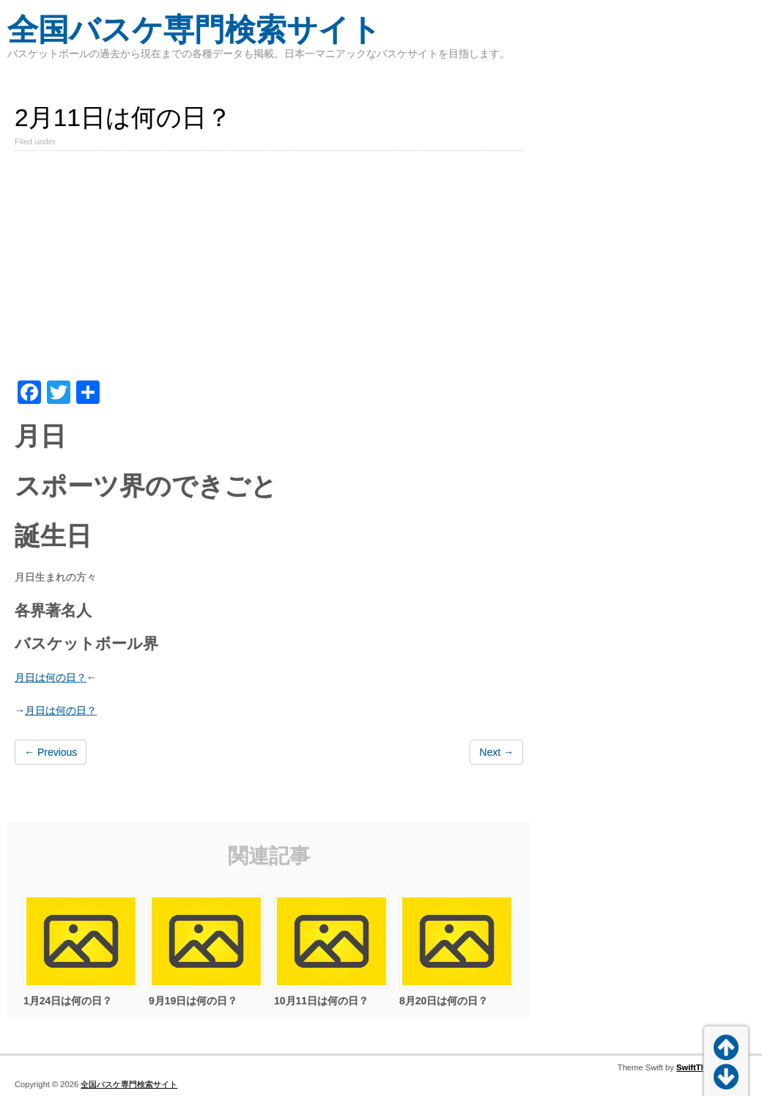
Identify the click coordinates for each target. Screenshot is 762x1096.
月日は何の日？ (50, 677)
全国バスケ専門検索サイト (194, 29)
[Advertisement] (269, 270)
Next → (496, 752)
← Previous (50, 752)
